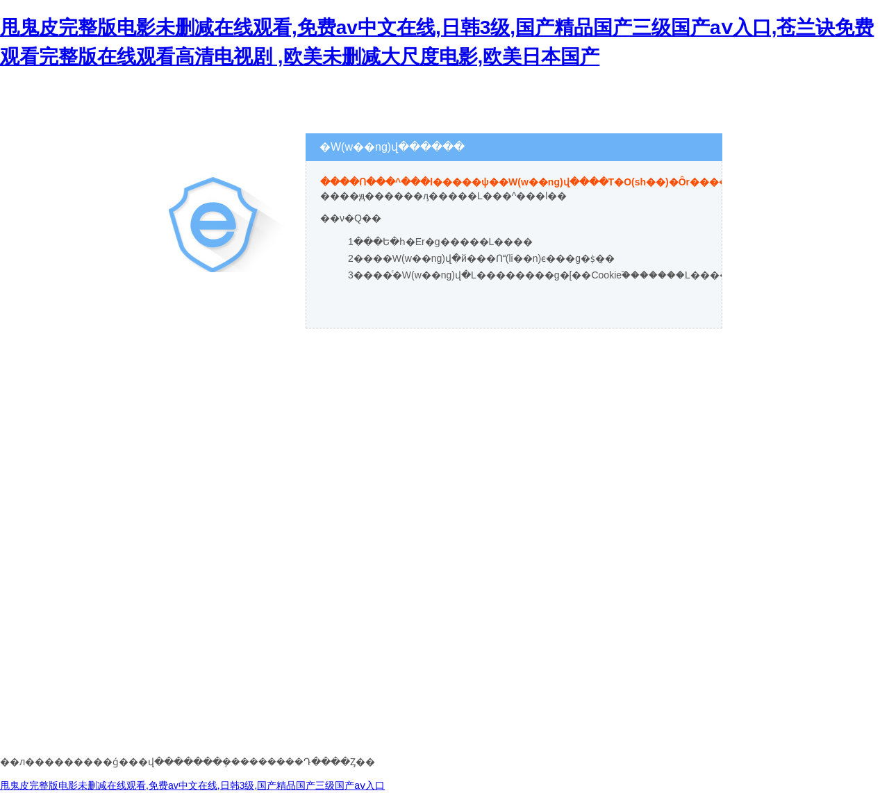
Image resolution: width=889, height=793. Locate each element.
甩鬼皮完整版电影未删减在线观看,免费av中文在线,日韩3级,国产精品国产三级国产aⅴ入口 (192, 785)
